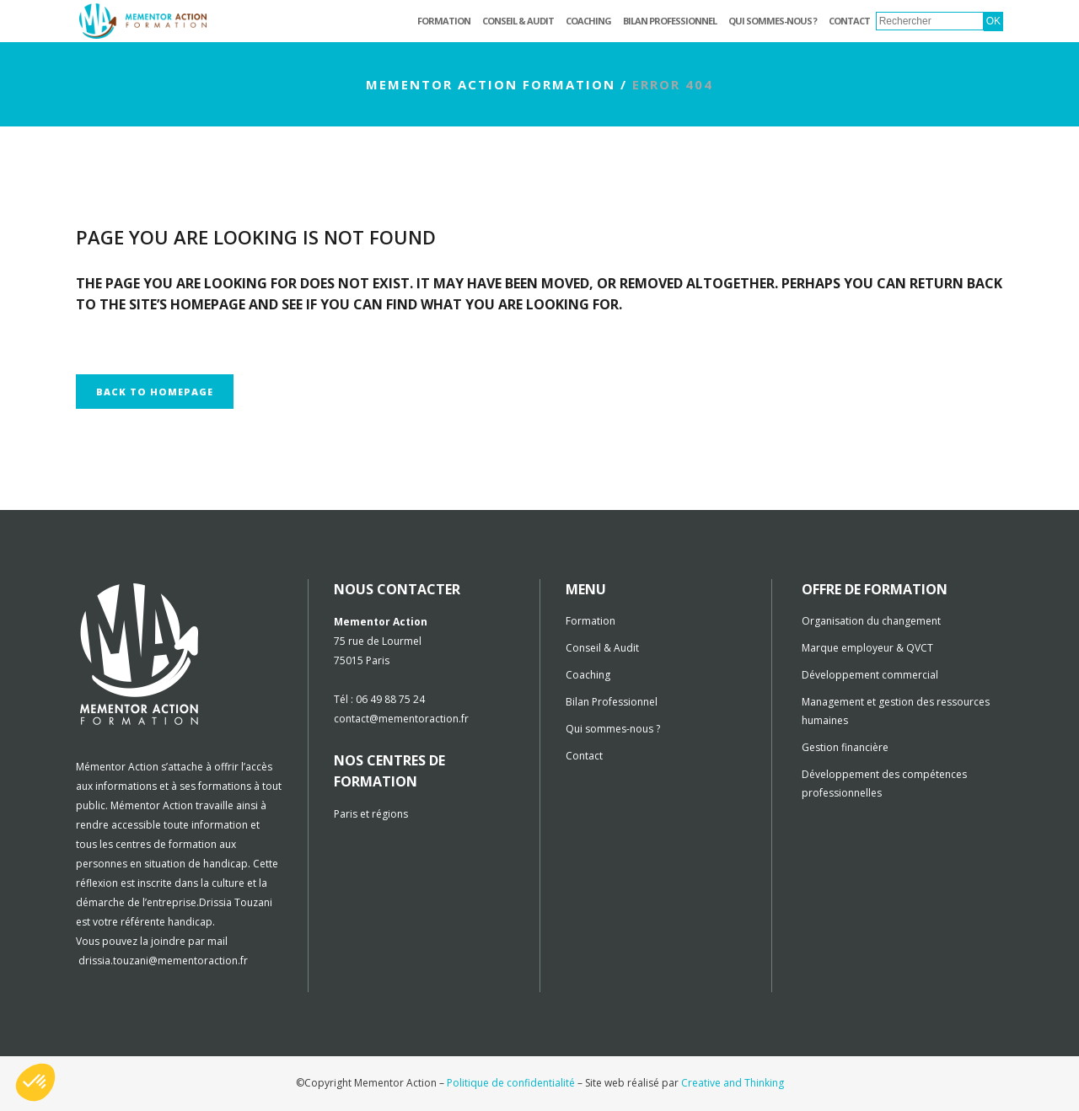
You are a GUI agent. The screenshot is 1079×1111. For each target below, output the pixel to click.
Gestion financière (845, 747)
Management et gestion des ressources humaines (896, 711)
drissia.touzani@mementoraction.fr (163, 960)
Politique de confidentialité (511, 1083)
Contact (584, 756)
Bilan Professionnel (612, 702)
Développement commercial (870, 675)
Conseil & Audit (602, 648)
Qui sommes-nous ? (613, 729)
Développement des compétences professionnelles (884, 783)
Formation (590, 621)
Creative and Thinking (732, 1083)
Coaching (588, 675)
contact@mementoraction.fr (401, 718)
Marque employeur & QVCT (867, 648)
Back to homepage (154, 391)
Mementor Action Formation (490, 84)
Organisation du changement (871, 621)
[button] (35, 1082)
